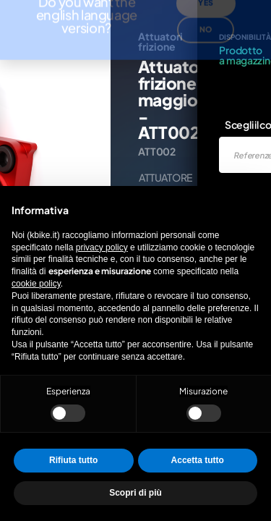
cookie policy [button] (36, 284)
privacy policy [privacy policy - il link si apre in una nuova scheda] (102, 247)
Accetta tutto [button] (197, 460)
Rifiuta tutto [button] (73, 460)
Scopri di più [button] (135, 493)
